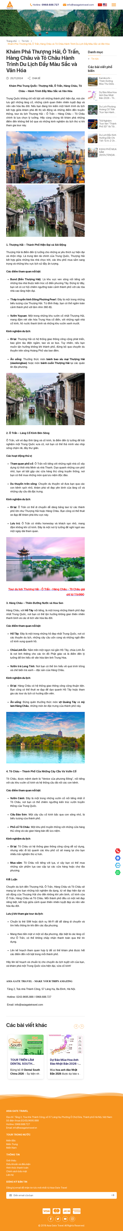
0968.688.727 (44, 4)
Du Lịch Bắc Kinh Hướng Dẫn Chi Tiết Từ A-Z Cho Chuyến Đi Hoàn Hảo (107, 138)
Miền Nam (11, 1147)
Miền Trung (12, 1144)
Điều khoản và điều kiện (18, 1164)
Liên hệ (10, 1174)
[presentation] (76, 1026)
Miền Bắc (11, 1140)
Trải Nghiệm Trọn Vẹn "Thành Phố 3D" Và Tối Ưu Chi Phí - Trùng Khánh (107, 123)
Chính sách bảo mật (16, 1171)
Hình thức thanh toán (17, 1167)
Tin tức (25, 41)
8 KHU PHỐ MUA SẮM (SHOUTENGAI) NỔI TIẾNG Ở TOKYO (107, 152)
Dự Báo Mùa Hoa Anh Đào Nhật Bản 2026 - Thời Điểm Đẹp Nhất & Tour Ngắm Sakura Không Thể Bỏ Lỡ (108, 95)
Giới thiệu (11, 1160)
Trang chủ (11, 41)
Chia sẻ (34, 78)
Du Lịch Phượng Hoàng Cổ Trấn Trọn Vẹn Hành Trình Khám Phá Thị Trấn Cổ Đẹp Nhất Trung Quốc (107, 109)
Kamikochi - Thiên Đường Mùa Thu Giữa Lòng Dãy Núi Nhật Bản (106, 81)
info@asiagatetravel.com (78, 4)
